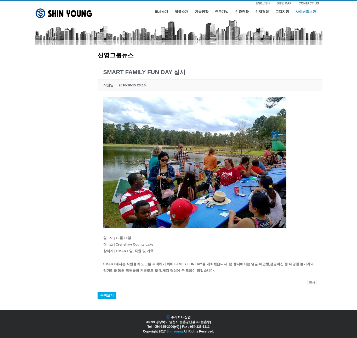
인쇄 (312, 282)
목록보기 (107, 295)
